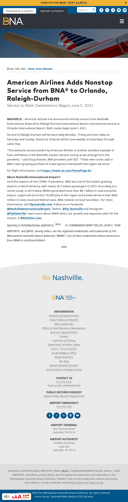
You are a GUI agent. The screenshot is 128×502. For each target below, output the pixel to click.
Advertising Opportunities (64, 315)
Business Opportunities (64, 332)
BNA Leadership (64, 324)
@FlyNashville (16, 213)
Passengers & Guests (19, 11)
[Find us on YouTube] (125, 10)
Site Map (64, 361)
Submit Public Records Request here (64, 396)
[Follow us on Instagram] (113, 10)
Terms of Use (96, 482)
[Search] (93, 9)
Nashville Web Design (63, 496)
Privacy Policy (75, 482)
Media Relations (64, 357)
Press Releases (44, 68)
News (31, 68)
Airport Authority (52, 11)
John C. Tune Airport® (64, 348)
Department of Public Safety (64, 344)
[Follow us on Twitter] (57, 416)
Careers (64, 336)
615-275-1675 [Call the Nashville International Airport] (64, 381)
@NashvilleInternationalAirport (28, 209)
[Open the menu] (122, 21)
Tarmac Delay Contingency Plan (64, 369)
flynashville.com (41, 204)
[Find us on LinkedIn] (119, 10)
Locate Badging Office (64, 353)
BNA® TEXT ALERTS (73, 2)
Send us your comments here (64, 385)
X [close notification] (126, 2)
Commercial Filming (63, 340)
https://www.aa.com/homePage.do (66, 170)
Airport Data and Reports (64, 319)
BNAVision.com (31, 218)
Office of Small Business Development (64, 328)
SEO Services (86, 496)
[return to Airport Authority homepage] (13, 21)
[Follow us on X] (107, 10)
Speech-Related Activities (64, 365)
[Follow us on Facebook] (101, 10)
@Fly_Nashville (72, 209)
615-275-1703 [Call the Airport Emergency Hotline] (64, 406)
